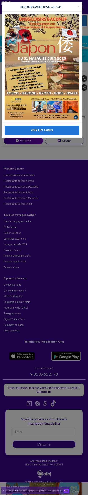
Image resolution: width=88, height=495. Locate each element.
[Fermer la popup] (78, 2)
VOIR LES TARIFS (42, 126)
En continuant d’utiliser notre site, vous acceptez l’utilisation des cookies (32, 490)
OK (66, 490)
